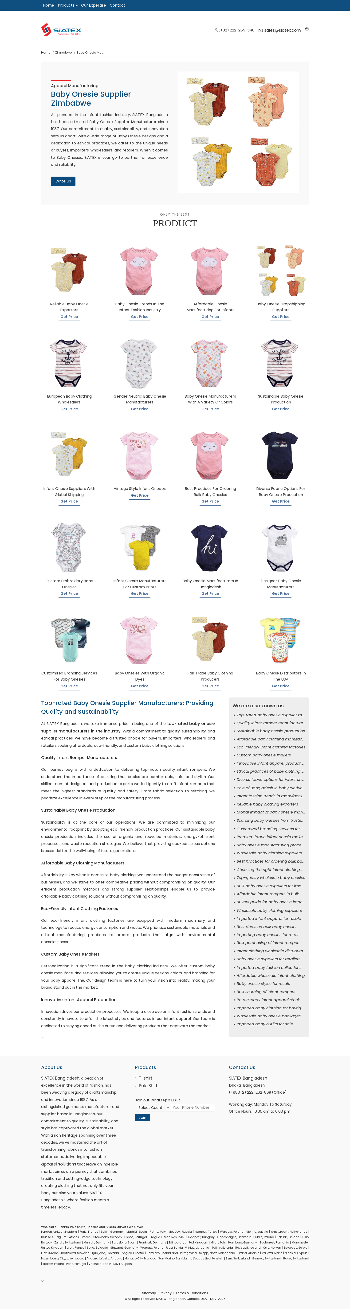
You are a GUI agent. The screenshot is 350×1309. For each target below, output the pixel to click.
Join (142, 1117)
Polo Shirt (148, 1085)
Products (66, 5)
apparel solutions (58, 1164)
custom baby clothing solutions (156, 745)
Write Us (63, 181)
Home (48, 5)
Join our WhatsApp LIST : (157, 1100)
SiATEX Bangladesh (60, 1078)
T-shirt (145, 1078)
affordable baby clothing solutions (73, 896)
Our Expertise (93, 5)
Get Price (69, 316)
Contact (117, 5)
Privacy (166, 1293)
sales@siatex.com (279, 30)
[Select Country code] (152, 1107)
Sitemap (149, 1293)
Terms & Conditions (191, 1293)
